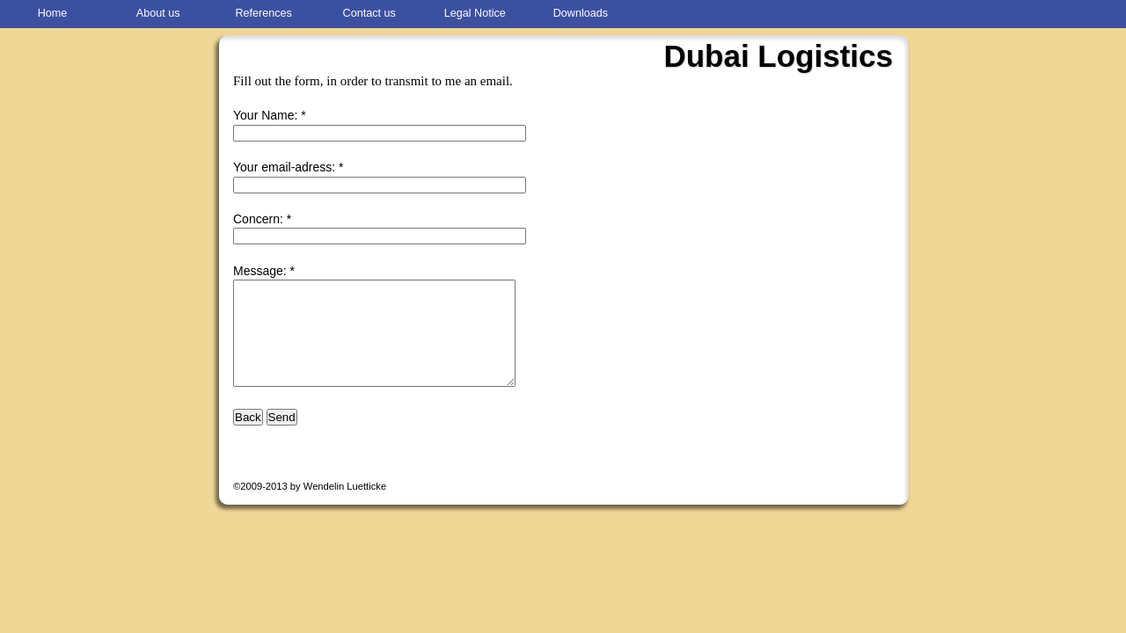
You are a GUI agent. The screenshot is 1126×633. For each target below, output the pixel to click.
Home (53, 13)
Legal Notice (475, 13)
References (263, 13)
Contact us (369, 13)
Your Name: (265, 115)
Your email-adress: (284, 167)
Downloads (580, 13)
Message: (260, 271)
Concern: (258, 219)
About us (158, 13)
